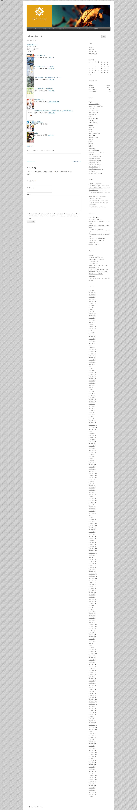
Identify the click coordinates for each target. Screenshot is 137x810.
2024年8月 (91, 332)
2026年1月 (91, 297)
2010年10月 (92, 679)
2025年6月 (91, 311)
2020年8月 (91, 431)
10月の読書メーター (32, 45)
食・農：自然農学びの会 (95, 173)
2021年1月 (91, 421)
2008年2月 (91, 746)
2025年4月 (91, 316)
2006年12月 (92, 775)
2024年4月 (91, 341)
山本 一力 (51, 57)
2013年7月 (91, 609)
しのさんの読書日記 (94, 261)
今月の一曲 (71, 29)
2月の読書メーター (93, 196)
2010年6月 (91, 687)
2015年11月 (92, 551)
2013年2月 (91, 620)
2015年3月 (91, 567)
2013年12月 (92, 599)
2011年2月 (91, 670)
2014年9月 (91, 580)
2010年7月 (91, 685)
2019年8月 (91, 456)
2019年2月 (91, 469)
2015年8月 (91, 557)
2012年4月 (91, 641)
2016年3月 (91, 542)
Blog (90, 102)
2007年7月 (91, 760)
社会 (90, 141)
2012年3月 (91, 643)
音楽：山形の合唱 (93, 162)
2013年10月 (92, 603)
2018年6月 (91, 486)
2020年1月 (91, 446)
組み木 (90, 144)
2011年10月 (92, 653)
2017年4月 (91, 515)
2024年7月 (91, 335)
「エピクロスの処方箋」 (95, 186)
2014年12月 (92, 574)
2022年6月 (91, 387)
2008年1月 (91, 748)
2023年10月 (92, 353)
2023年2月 (91, 370)
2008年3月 (91, 744)
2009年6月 (91, 712)
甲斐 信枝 (51, 79)
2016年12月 (92, 523)
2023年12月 (92, 349)
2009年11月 (92, 702)
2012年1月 (91, 647)
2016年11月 (92, 525)
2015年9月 (91, 555)
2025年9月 (91, 305)
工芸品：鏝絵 (92, 123)
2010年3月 (91, 693)
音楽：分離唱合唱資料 (94, 158)
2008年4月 (91, 742)
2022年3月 (91, 393)
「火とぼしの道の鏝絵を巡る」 (96, 230)
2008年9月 (91, 731)
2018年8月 (91, 481)
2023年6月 (91, 362)
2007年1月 (91, 773)
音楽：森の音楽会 (93, 167)
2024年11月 (92, 326)
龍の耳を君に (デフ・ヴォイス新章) (44, 66)
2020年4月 (91, 439)
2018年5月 (91, 488)
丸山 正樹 (51, 68)
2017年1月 (91, 521)
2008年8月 (91, 733)
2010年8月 (91, 683)
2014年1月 (91, 597)
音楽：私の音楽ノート (94, 169)
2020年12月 (92, 423)
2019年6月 (91, 460)
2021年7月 (91, 410)
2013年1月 (91, 622)
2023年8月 (91, 358)
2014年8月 (91, 582)
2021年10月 (92, 404)
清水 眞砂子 (52, 113)
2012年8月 (91, 632)
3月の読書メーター (93, 190)
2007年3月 (91, 769)
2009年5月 (91, 714)
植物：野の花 (92, 137)
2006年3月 (91, 794)
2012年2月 (91, 645)
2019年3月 (91, 467)
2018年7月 (91, 483)
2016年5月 (91, 538)
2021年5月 (91, 414)
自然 (90, 146)
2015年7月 (91, 559)
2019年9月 (91, 454)
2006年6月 (91, 788)
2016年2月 (91, 544)
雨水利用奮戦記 (93, 150)
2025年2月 (91, 320)
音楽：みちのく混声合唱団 (95, 152)
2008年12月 (92, 725)
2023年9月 (91, 355)
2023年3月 (91, 368)
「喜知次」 (91, 183)
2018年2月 (91, 494)
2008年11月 (92, 727)
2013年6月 (91, 611)
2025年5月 (91, 314)
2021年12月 (92, 400)
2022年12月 (92, 374)
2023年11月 (92, 351)
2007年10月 (92, 754)
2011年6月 (91, 662)
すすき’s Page (33, 29)
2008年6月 (91, 737)
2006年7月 (91, 786)
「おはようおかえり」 (94, 200)
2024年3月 (91, 343)
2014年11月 (92, 576)
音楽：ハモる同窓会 (94, 156)
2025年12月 (92, 299)
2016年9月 (91, 530)
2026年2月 (91, 295)
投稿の (91, 49)
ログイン (91, 47)
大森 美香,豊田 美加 (54, 102)
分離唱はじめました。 (94, 267)
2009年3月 (91, 718)
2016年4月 (91, 540)
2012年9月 (91, 630)
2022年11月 (92, 376)
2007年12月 (92, 750)
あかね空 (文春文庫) (39, 55)
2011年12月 (92, 649)
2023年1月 (91, 372)
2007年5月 (91, 765)
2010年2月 (91, 695)
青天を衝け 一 (38, 122)
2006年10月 (92, 779)
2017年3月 (91, 517)
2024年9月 (91, 330)
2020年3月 (91, 442)
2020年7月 (91, 433)
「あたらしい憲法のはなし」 (96, 192)
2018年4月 (91, 490)
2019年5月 (91, 462)
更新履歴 (96, 29)
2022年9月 (91, 381)
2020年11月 (92, 425)
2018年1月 (91, 496)
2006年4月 (91, 792)
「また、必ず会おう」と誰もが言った (98, 202)
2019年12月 (92, 448)
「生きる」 (91, 198)
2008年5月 (91, 739)
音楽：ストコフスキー (94, 154)
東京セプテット (93, 238)
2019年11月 (92, 450)
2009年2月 (91, 721)
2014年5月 (91, 588)
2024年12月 (92, 324)
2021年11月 (92, 402)
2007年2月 (91, 771)
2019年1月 (91, 471)
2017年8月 (91, 507)
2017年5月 (91, 513)
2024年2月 (91, 345)
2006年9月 (91, 781)
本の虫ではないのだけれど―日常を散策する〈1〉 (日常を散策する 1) (54, 111)
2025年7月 (91, 309)
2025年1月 (91, 322)
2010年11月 (92, 676)
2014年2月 (91, 595)
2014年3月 (91, 593)
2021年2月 (91, 418)
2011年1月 (91, 672)
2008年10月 (92, 729)
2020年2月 (91, 444)
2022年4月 (91, 391)
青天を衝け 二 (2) (39, 99)
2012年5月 (91, 639)
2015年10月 (92, 553)
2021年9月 (91, 406)
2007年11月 (92, 752)
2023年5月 (91, 364)
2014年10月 (92, 578)
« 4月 (90, 74)
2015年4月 (91, 565)
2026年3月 (91, 293)
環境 (90, 139)
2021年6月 (91, 412)
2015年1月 (91, 572)
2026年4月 (91, 290)
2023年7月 (91, 360)
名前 (28, 174)
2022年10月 (92, 379)
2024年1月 (91, 347)
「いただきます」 (93, 207)
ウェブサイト (30, 188)
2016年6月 (91, 536)
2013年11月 (92, 601)
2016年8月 (91, 532)
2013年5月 (91, 614)
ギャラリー (79, 29)
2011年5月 (91, 664)
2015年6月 (91, 561)
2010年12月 (92, 674)
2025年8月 (91, 307)
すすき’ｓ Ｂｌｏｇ (39, 14)
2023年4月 (91, 366)
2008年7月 (91, 735)
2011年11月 (92, 651)
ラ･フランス (31, 161)
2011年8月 (91, 658)
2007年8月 (91, 758)
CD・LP (54, 29)
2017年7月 (91, 509)
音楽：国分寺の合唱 (94, 160)
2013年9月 (91, 605)
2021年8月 (91, 408)
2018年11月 (92, 475)
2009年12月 (92, 700)
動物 (90, 116)
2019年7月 (91, 458)
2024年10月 (92, 328)
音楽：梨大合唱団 (93, 165)
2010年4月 (91, 691)
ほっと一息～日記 (93, 263)
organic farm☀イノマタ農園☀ (96, 259)
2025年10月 (92, 303)
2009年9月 (91, 706)
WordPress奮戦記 (93, 104)
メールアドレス (31, 181)
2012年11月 (92, 626)
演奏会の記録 (62, 29)
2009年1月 (91, 723)
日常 (90, 127)
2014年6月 (91, 586)
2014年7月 (91, 584)
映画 (90, 129)
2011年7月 (91, 660)
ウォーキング (92, 110)
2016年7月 (91, 534)
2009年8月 (91, 708)
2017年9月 (91, 504)
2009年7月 (91, 710)
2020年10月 (92, 427)
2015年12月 (92, 548)
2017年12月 (92, 498)
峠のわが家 (91, 219)
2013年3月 (91, 618)
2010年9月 (91, 681)
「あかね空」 (76, 161)
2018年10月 (92, 477)
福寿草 (90, 242)
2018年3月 (91, 492)
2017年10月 (92, 502)
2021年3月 (91, 416)
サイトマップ (88, 29)
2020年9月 (91, 429)
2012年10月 (92, 628)
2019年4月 (91, 465)
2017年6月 (91, 511)
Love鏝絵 (91, 255)
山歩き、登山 (92, 118)
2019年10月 (92, 452)
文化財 (90, 125)
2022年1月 (91, 397)
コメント (29, 194)
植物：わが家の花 (93, 133)
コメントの (93, 51)
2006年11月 (92, 777)
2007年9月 (91, 756)
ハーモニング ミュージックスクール (98, 265)
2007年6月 (91, 762)
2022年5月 (91, 389)
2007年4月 (91, 767)
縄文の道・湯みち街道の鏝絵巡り (97, 221)
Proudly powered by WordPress (34, 807)
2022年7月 (91, 385)
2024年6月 (91, 337)
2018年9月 (91, 479)
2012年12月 (92, 624)
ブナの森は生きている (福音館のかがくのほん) (47, 77)
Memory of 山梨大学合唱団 (96, 257)
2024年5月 (91, 339)
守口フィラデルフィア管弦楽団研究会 (98, 269)
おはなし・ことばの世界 (95, 106)
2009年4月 (91, 716)
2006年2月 (91, 796)
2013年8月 (91, 607)
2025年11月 (92, 301)
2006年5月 (91, 790)
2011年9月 (91, 655)
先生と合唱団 (42, 29)
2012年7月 (91, 635)
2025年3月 (91, 318)
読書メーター (30, 146)
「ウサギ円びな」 (93, 240)
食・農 (90, 171)
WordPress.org (93, 53)
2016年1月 (91, 546)
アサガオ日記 (92, 108)
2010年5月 (91, 689)
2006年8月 (91, 783)
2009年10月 (92, 704)
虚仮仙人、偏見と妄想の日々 (96, 274)
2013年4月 (91, 616)
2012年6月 (91, 637)
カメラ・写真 (92, 112)
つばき (36, 133)
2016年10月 (92, 528)
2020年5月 (91, 437)
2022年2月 (91, 395)
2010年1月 (91, 697)
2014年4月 (91, 590)
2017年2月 (91, 519)
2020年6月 (91, 435)
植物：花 (91, 135)
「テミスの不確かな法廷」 (95, 188)
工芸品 (90, 121)
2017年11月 (92, 500)
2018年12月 (92, 473)
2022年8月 (91, 383)
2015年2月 (91, 569)
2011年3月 (91, 668)
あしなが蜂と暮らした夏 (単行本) (44, 88)
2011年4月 (91, 666)
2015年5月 (91, 563)
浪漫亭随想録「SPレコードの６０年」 (98, 272)
